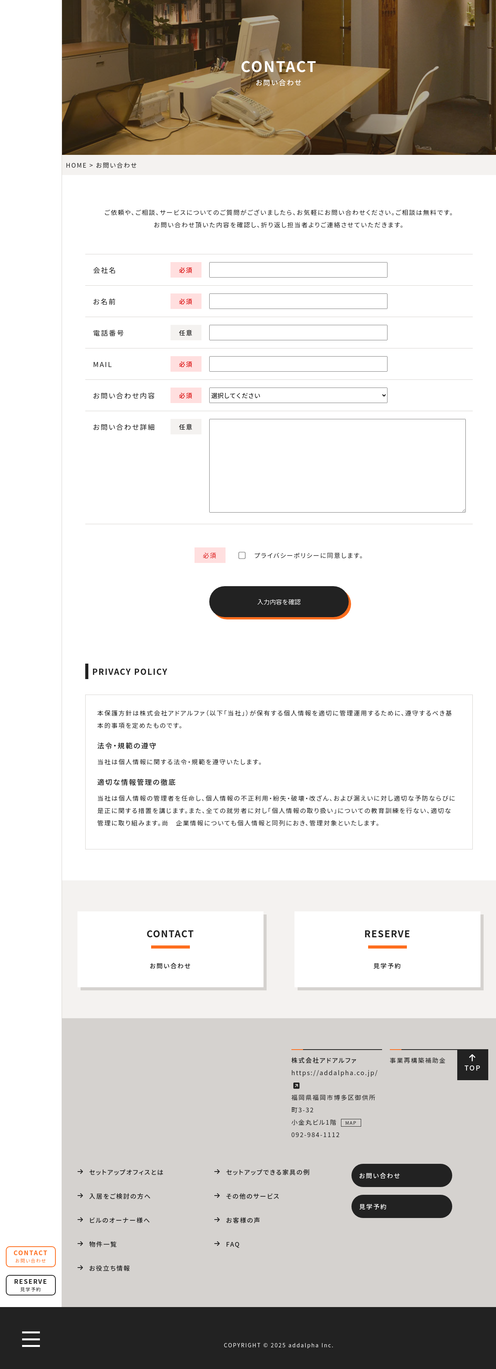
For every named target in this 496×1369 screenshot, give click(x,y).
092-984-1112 (316, 1134)
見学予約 (373, 1206)
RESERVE (31, 1284)
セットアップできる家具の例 (268, 1172)
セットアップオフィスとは (126, 1172)
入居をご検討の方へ (120, 1196)
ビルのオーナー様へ (120, 1220)
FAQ (233, 1244)
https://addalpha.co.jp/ (335, 1078)
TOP (472, 1063)
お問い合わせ (380, 1175)
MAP (351, 1122)
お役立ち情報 (110, 1268)
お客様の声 (243, 1220)
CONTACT (31, 1256)
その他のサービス (253, 1196)
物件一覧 (103, 1244)
